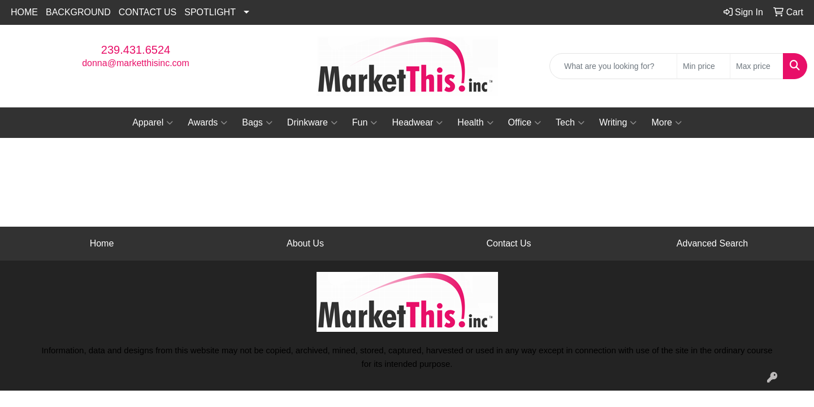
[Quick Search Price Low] (703, 66)
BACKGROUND (78, 12)
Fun (365, 122)
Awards (207, 122)
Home (102, 243)
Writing (618, 122)
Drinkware (312, 122)
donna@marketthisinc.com (135, 63)
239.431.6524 (135, 50)
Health (475, 122)
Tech (570, 122)
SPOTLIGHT (210, 12)
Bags (257, 122)
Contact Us (508, 243)
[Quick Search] (613, 66)
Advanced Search (712, 243)
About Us (305, 243)
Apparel (152, 122)
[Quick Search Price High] (756, 66)
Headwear (417, 122)
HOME (24, 12)
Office (525, 122)
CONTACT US (148, 12)
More (666, 122)
